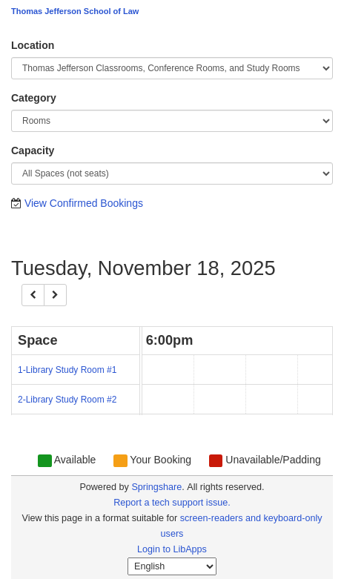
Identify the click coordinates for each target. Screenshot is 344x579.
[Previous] (33, 295)
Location (32, 45)
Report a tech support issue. (172, 502)
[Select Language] (172, 566)
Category (33, 98)
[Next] (55, 295)
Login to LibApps (172, 549)
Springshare (156, 487)
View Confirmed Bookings (83, 203)
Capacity (32, 150)
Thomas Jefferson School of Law (75, 11)
